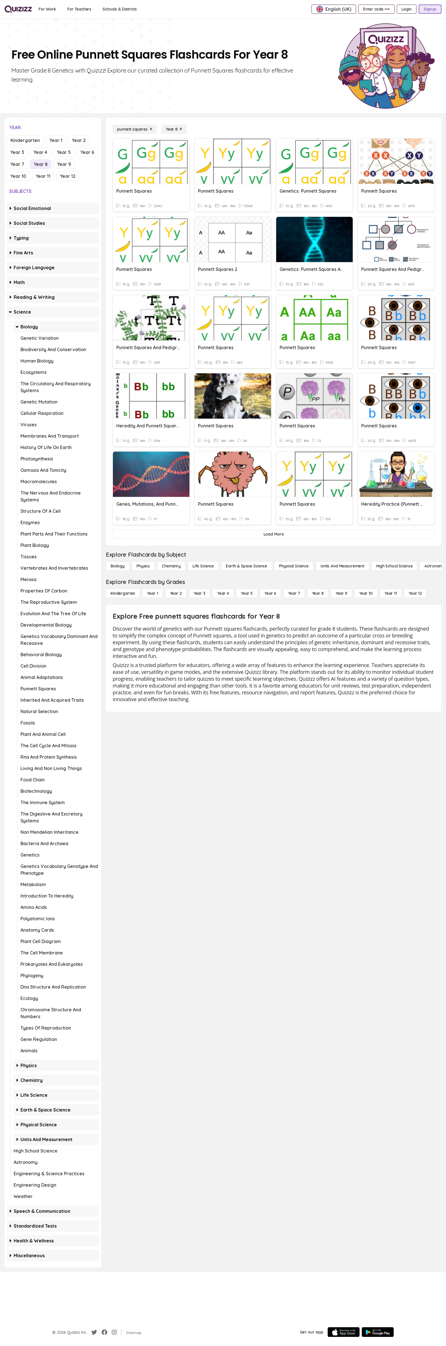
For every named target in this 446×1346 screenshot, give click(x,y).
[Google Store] (378, 1332)
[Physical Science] (293, 566)
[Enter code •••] (376, 9)
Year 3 (17, 152)
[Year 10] (365, 593)
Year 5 (64, 152)
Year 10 (18, 176)
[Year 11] (391, 593)
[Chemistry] (171, 566)
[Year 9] (341, 593)
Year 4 (40, 152)
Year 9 (64, 164)
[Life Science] (203, 566)
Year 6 (87, 152)
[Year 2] (176, 593)
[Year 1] (152, 593)
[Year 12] (415, 593)
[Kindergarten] (123, 593)
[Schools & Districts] (119, 9)
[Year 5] (246, 593)
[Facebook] (104, 1332)
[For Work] (47, 9)
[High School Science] (394, 566)
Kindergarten (25, 140)
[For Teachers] (79, 9)
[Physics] (143, 566)
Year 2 (79, 140)
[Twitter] (94, 1332)
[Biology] (117, 566)
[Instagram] (114, 1332)
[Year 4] (223, 593)
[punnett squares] (135, 129)
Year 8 (41, 164)
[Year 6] (270, 593)
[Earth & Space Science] (246, 566)
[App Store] (344, 1332)
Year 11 (43, 176)
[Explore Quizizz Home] (18, 9)
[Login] (406, 9)
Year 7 (17, 164)
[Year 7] (294, 593)
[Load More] (274, 534)
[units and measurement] (342, 566)
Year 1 (55, 140)
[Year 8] (174, 129)
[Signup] (430, 9)
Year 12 (67, 176)
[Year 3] (199, 593)
